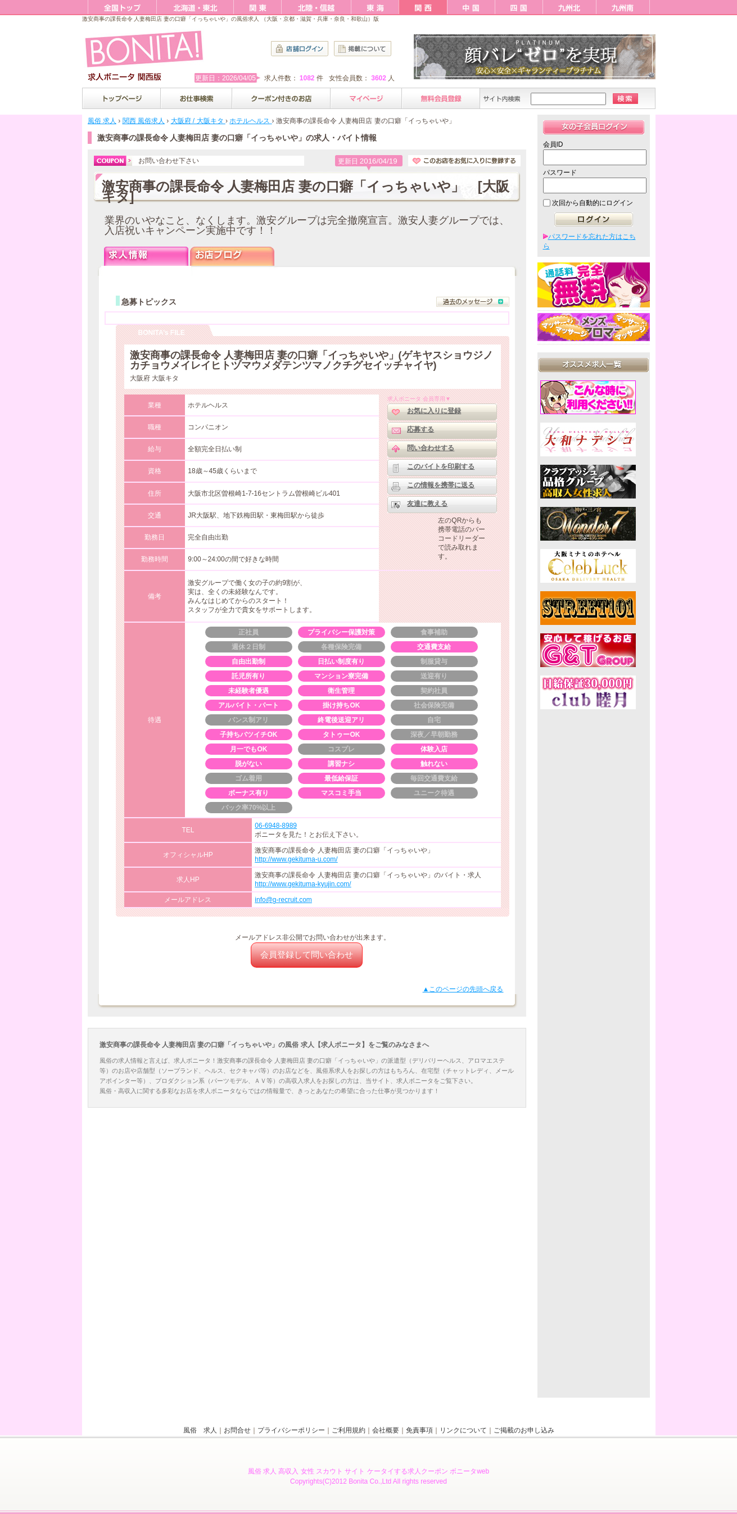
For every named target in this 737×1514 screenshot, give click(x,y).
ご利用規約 (348, 1430)
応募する (420, 429)
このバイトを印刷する (440, 466)
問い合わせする (430, 448)
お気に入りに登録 (434, 411)
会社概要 (385, 1430)
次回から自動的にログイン (592, 203)
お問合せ (237, 1430)
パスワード (560, 172)
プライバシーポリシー (291, 1430)
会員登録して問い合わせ (306, 954)
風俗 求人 (200, 1430)
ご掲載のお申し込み (524, 1430)
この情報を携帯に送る (440, 485)
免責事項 (419, 1430)
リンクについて (463, 1430)
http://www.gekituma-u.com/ (296, 859)
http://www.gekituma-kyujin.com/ (303, 884)
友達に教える (427, 503)
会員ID (553, 144)
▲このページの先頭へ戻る (463, 989)
